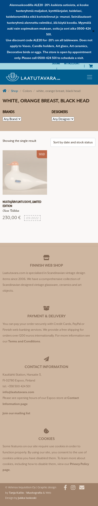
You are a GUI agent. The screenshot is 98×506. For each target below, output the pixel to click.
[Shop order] (73, 142)
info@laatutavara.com (18, 392)
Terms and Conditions (24, 341)
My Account (72, 63)
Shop (14, 91)
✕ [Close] (93, 31)
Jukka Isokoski (27, 498)
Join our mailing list (16, 413)
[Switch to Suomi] (56, 63)
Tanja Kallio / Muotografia (25, 492)
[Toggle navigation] (89, 77)
